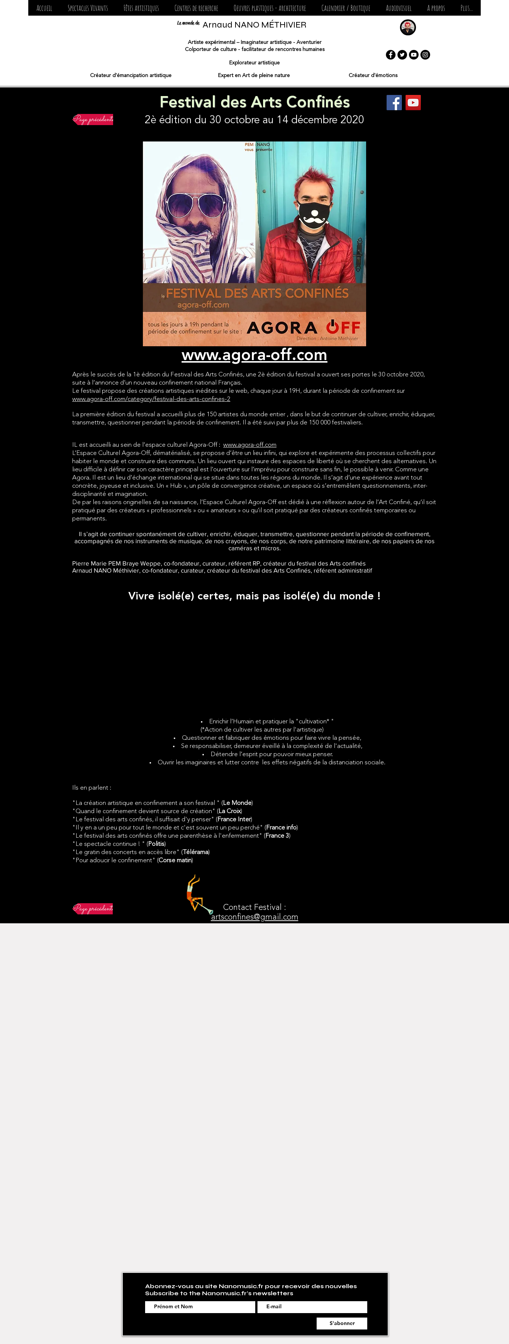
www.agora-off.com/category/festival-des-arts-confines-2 (151, 399)
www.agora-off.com (249, 445)
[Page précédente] (93, 119)
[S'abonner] (342, 1323)
